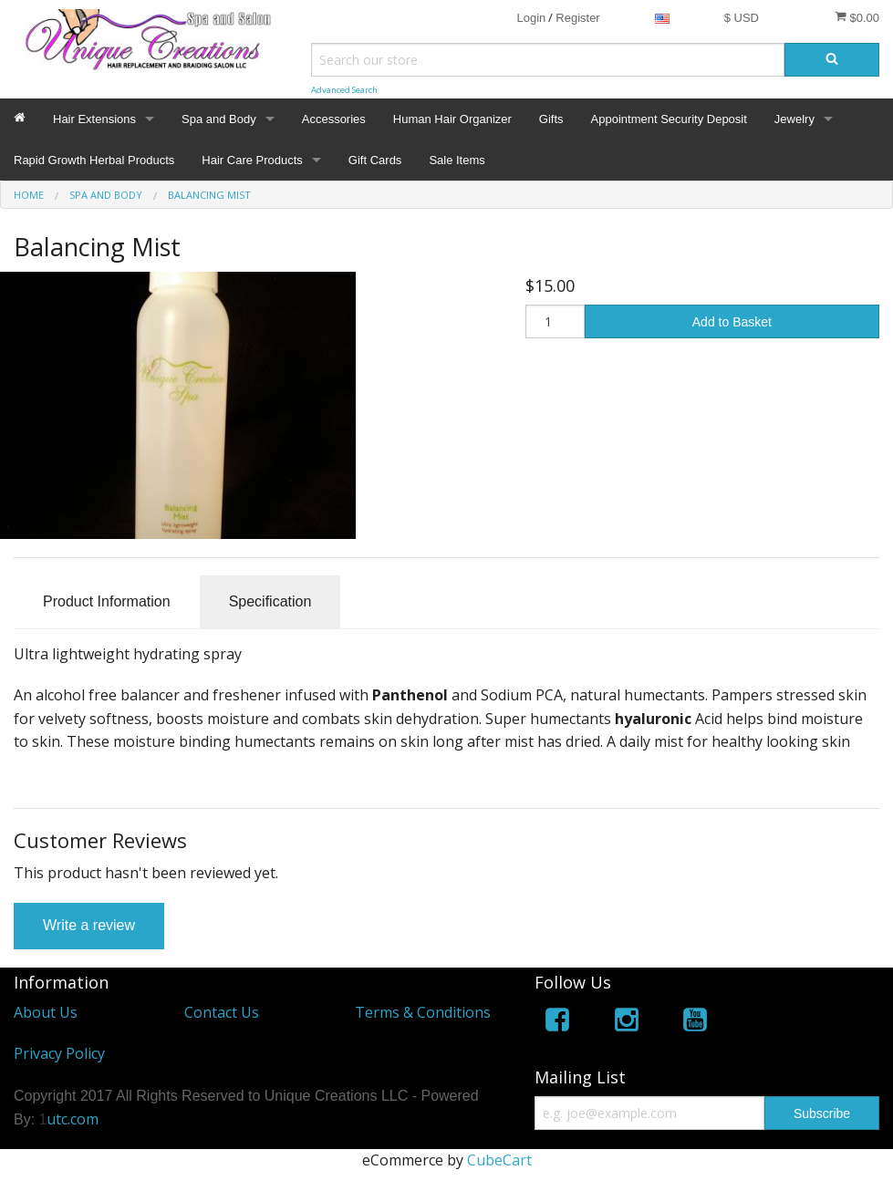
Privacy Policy (59, 1053)
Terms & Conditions (423, 1012)
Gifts (551, 119)
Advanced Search (344, 90)
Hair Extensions (94, 119)
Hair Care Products (252, 160)
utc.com (73, 1119)
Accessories (334, 119)
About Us (46, 1012)
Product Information (107, 601)
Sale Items (456, 160)
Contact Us (221, 1012)
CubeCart (499, 1160)
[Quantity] (555, 321)
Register (577, 18)
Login (530, 18)
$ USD (741, 18)
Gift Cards (375, 160)
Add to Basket (732, 322)
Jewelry (794, 119)
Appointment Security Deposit (669, 119)
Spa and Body (219, 119)
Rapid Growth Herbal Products (94, 160)
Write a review (89, 925)
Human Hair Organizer (452, 119)
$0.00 (857, 17)
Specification (270, 601)
